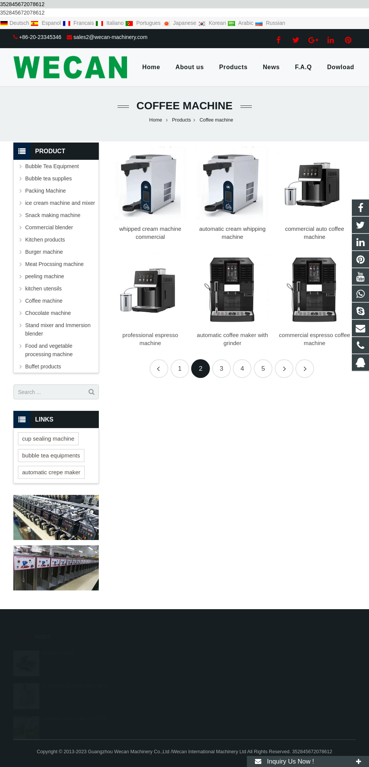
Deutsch (15, 23)
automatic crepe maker (51, 472)
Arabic (241, 23)
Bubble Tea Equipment (52, 166)
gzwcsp (146, 695)
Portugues (143, 23)
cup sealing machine (48, 438)
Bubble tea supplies (48, 178)
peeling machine (44, 276)
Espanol (46, 23)
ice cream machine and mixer (60, 203)
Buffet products (43, 366)
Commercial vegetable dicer (75, 675)
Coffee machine (185, 106)
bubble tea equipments (51, 455)
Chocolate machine (48, 313)
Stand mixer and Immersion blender (57, 329)
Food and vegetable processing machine (49, 350)
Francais (79, 23)
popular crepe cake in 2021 (74, 708)
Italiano (110, 23)
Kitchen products (45, 240)
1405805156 (152, 651)
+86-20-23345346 (40, 37)
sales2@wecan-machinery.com (111, 37)
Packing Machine (45, 191)
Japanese (180, 23)
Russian (270, 23)
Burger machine (44, 252)
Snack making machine (53, 215)
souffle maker (58, 642)
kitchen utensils (43, 288)
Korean (212, 23)
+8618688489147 (157, 662)
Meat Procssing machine (54, 264)
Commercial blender (49, 227)
